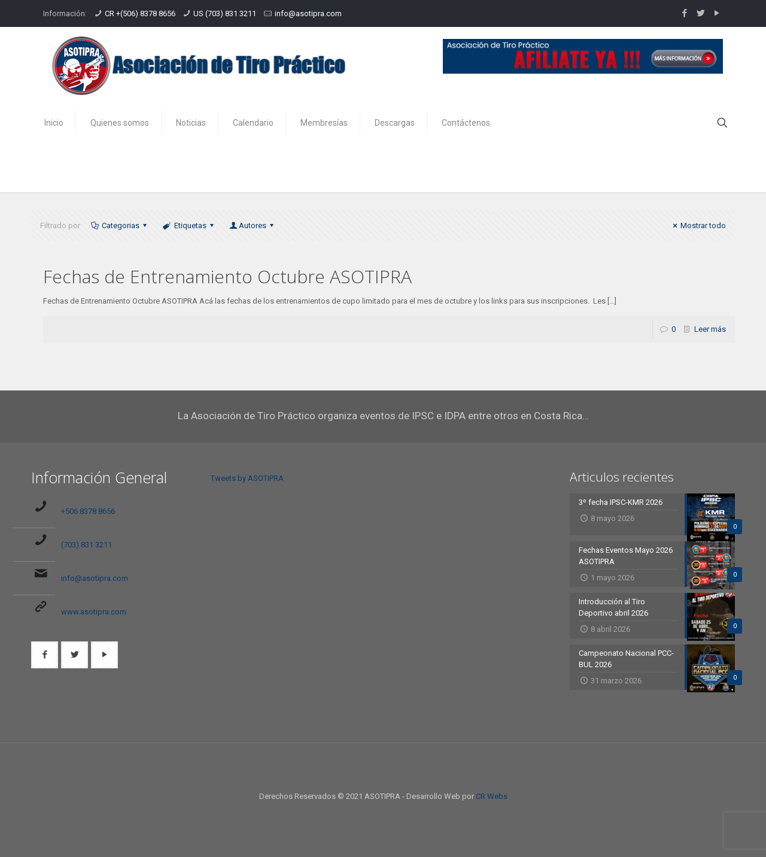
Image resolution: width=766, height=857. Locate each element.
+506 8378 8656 (88, 511)
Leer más (710, 329)
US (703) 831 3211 (224, 13)
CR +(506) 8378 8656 (140, 13)
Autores (252, 225)
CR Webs (491, 796)
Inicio (588, 166)
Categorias (119, 225)
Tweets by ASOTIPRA (247, 478)
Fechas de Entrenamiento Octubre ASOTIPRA (227, 276)
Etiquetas (189, 225)
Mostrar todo (698, 225)
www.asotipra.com (93, 611)
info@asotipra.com (308, 13)
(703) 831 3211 (86, 544)
